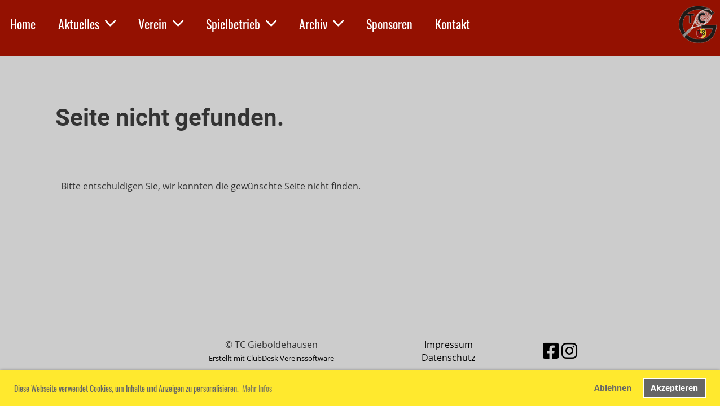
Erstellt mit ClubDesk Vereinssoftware (271, 358)
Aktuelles (87, 24)
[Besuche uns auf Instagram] (569, 350)
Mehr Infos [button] (257, 388)
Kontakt (452, 24)
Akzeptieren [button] (674, 387)
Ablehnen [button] (612, 387)
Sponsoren (389, 24)
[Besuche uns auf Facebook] (551, 350)
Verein (160, 24)
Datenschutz (448, 357)
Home (23, 24)
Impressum (448, 344)
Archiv (321, 24)
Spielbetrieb (241, 24)
